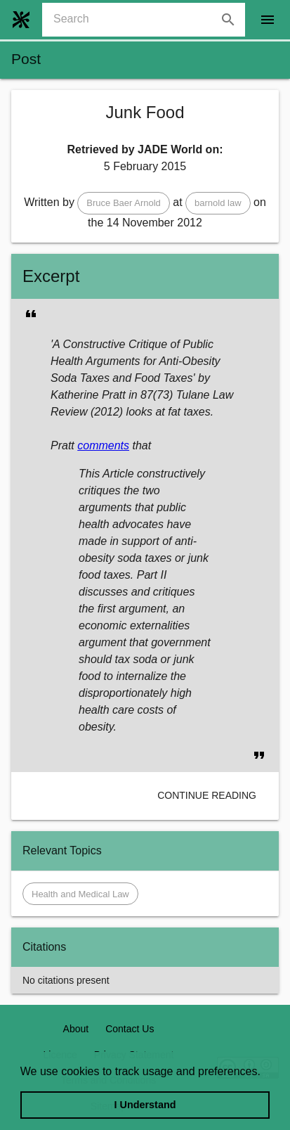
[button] (123, 203)
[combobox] (149, 20)
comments (103, 445)
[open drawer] (267, 20)
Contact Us (129, 1028)
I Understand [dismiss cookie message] (145, 1104)
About (76, 1028)
